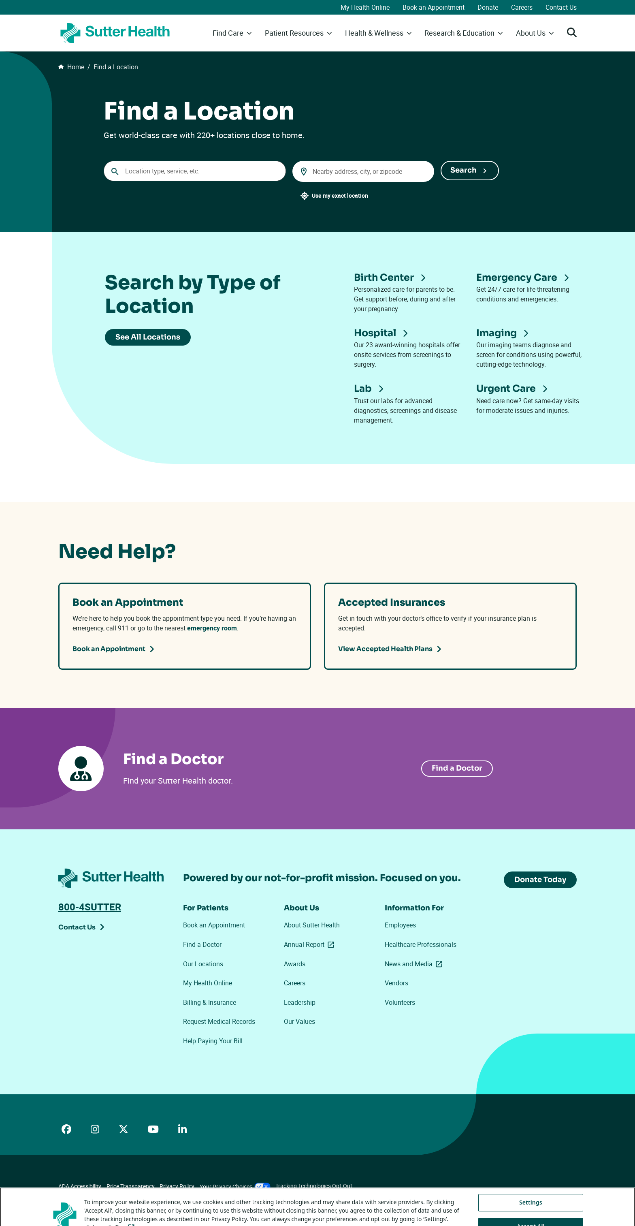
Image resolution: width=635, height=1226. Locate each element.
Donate (487, 7)
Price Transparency (131, 1186)
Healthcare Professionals (420, 944)
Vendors (396, 982)
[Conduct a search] (195, 171)
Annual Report (310, 944)
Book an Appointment (434, 7)
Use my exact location (340, 195)
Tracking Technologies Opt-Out (313, 1186)
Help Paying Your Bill (213, 1040)
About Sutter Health (312, 925)
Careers (522, 7)
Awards (294, 963)
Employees (400, 925)
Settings (530, 1215)
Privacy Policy (177, 1186)
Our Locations (203, 963)
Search (463, 170)
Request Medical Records (219, 1021)
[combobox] (363, 171)
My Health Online (365, 7)
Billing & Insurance (209, 1002)
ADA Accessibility (79, 1186)
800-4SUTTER (89, 906)
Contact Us (561, 7)
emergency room (212, 628)
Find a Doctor (202, 944)
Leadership (299, 1002)
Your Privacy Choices (235, 1186)
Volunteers (400, 1002)
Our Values (299, 1021)
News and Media (414, 964)
